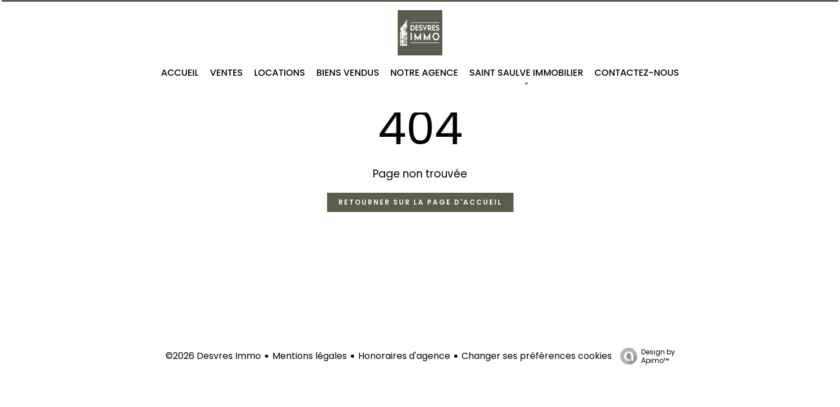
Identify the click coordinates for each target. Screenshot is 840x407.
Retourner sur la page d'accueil (420, 202)
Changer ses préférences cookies (537, 355)
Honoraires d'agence (404, 355)
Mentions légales (309, 355)
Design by (645, 356)
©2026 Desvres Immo (213, 355)
